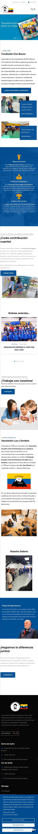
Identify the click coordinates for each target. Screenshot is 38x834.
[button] (14, 361)
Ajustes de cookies (18, 820)
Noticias (14, 344)
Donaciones (15, 2)
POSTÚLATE (8, 391)
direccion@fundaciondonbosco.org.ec (14, 759)
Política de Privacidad (9, 812)
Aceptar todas (18, 830)
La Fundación (5, 791)
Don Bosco (23, 2)
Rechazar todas (18, 825)
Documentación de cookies (10, 814)
